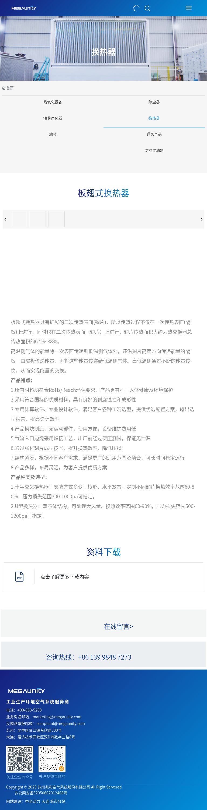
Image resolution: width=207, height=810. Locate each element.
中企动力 (32, 801)
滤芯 (53, 134)
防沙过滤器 (154, 151)
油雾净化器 (52, 118)
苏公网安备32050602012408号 (41, 793)
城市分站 (57, 801)
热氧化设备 (52, 102)
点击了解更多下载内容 (64, 576)
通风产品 (154, 134)
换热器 (103, 52)
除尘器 (154, 102)
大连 (45, 801)
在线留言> (118, 626)
